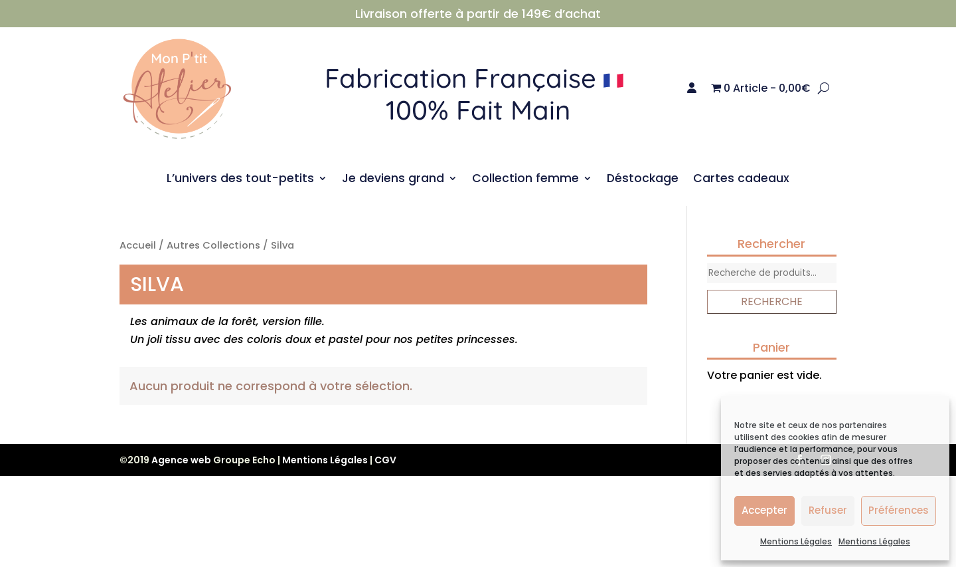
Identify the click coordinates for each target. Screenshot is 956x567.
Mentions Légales (796, 541)
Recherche (772, 301)
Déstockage (642, 179)
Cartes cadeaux (741, 179)
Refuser (828, 510)
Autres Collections (213, 245)
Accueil (138, 245)
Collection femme (525, 179)
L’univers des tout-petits (240, 179)
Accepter (764, 510)
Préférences (898, 510)
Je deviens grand (393, 179)
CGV (385, 460)
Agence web (181, 460)
